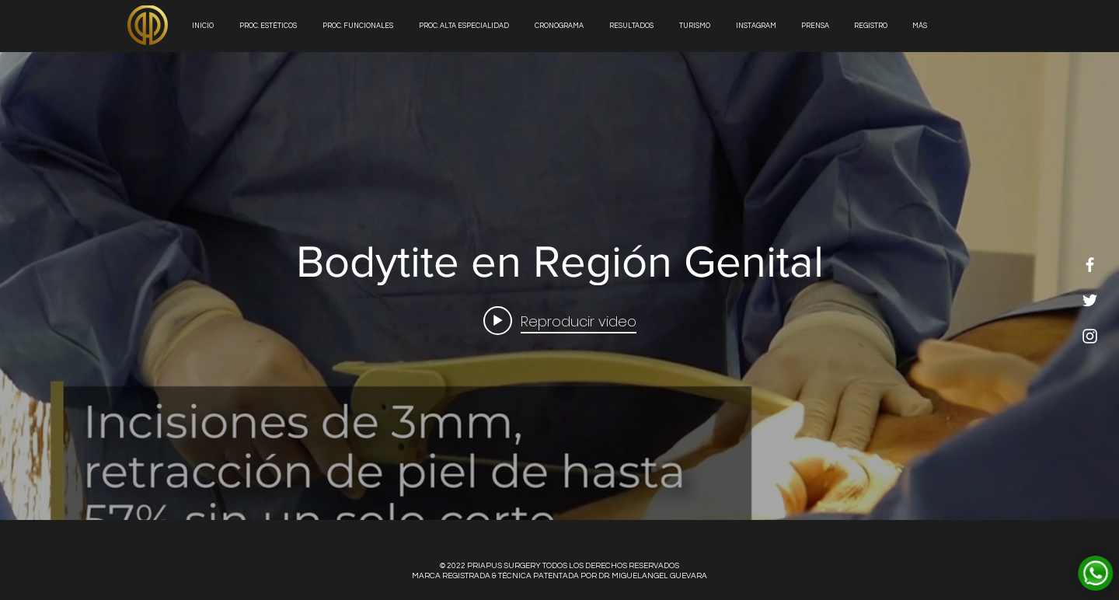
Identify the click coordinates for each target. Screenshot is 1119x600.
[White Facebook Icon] (1090, 264)
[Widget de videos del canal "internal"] (559, 286)
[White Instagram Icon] (1090, 336)
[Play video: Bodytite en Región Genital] (559, 320)
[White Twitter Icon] (1090, 300)
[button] (633, 26)
